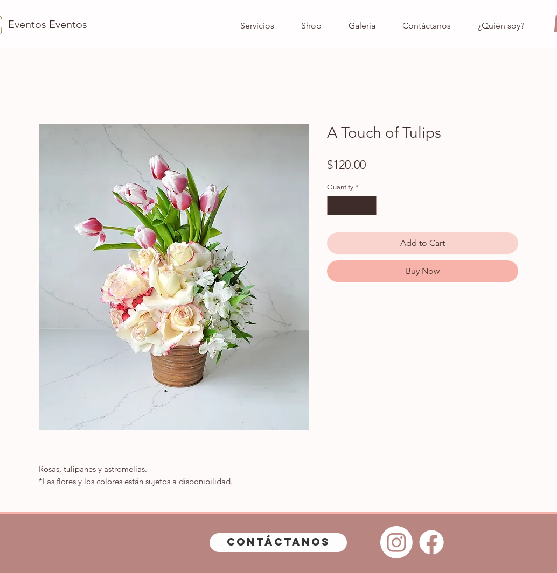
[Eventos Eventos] (47, 24)
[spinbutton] (352, 205)
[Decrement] (335, 205)
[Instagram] (396, 542)
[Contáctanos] (278, 542)
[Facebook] (431, 542)
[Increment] (369, 205)
